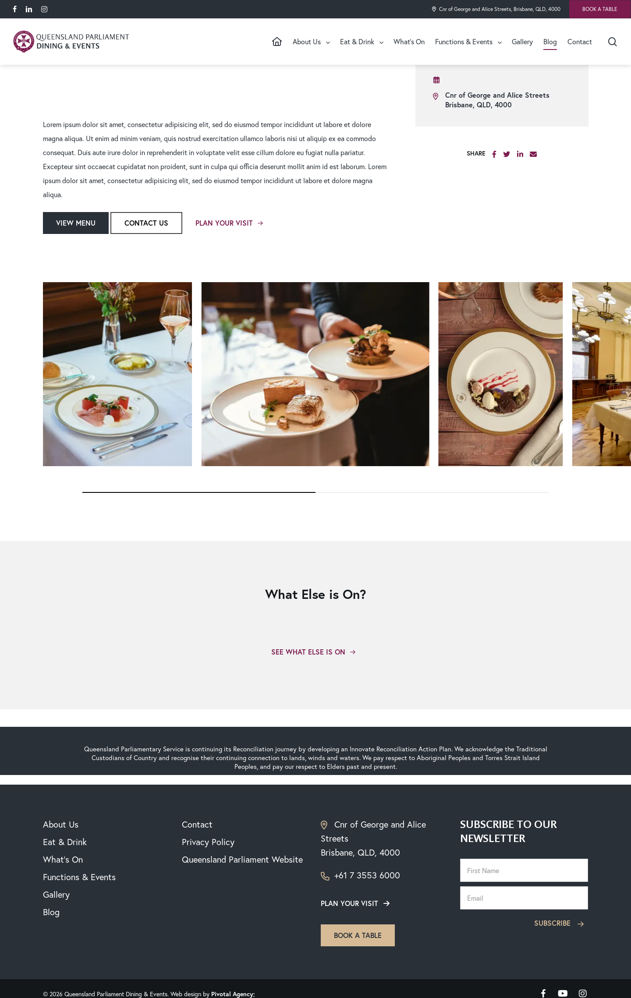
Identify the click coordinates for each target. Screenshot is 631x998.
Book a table (358, 935)
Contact (197, 824)
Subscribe (560, 922)
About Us (60, 824)
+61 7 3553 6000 (360, 875)
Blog (51, 912)
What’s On (63, 859)
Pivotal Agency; (233, 994)
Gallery (56, 894)
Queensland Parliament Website (242, 859)
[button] (76, 223)
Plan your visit (349, 903)
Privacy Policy (208, 842)
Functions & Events (79, 877)
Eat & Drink (65, 842)
